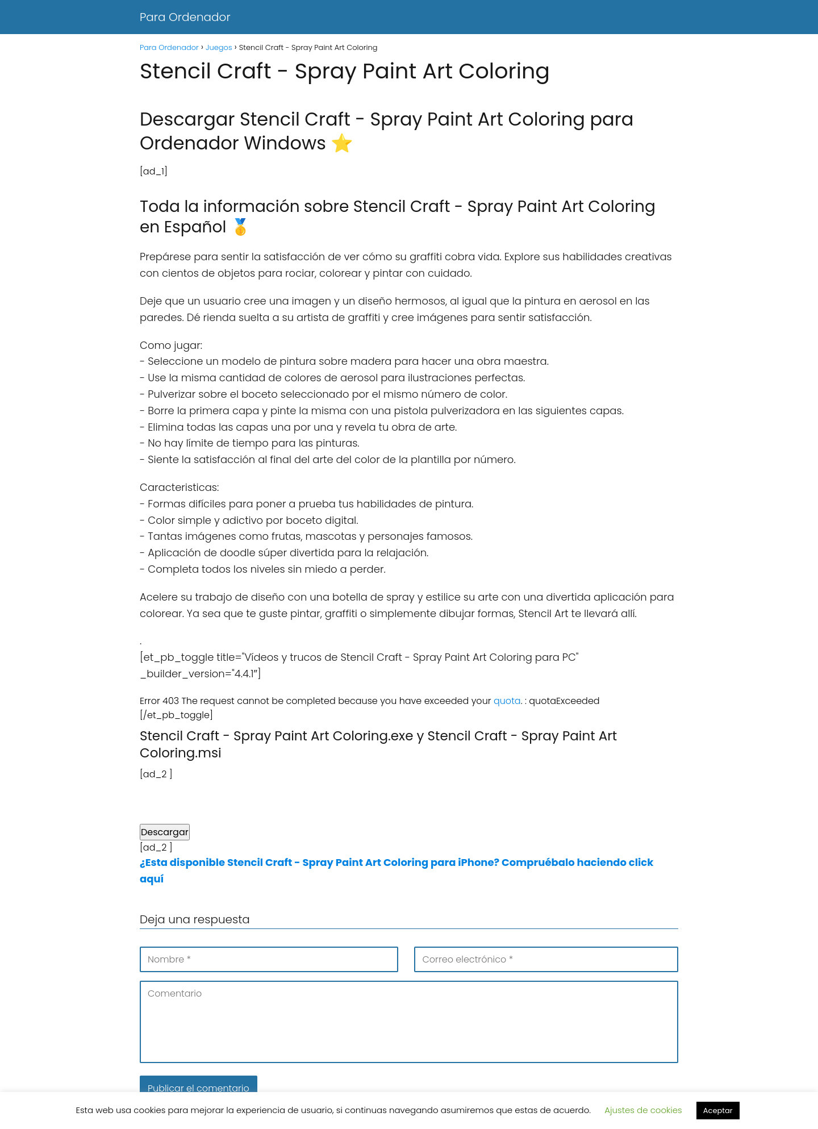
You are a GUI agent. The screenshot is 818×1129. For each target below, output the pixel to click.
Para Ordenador (185, 17)
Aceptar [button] (718, 1110)
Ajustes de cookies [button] (643, 1110)
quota (507, 700)
